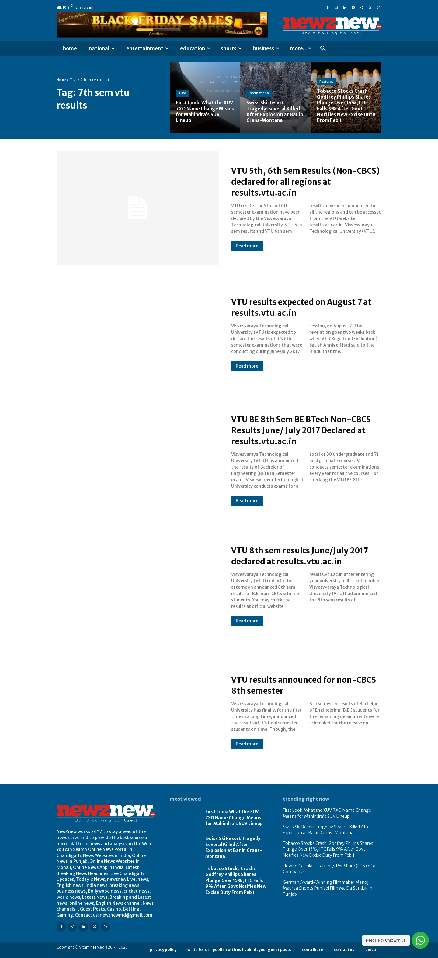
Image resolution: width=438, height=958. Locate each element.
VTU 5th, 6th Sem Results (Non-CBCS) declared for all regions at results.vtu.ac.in (301, 181)
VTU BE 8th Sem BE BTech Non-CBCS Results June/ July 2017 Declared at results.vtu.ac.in (300, 430)
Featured (326, 81)
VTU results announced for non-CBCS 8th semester (301, 685)
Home (61, 80)
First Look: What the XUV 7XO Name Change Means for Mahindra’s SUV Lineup (234, 817)
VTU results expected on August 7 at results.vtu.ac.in (304, 307)
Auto (182, 93)
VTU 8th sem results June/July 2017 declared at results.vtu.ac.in (305, 555)
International (259, 93)
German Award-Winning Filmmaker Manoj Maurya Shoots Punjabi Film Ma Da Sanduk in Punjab (327, 888)
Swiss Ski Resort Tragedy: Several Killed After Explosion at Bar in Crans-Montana (233, 847)
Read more (247, 246)
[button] (323, 48)
